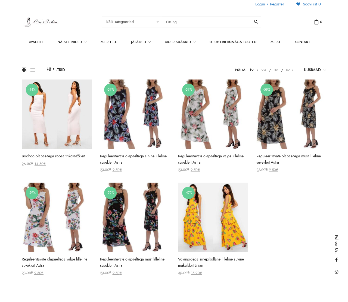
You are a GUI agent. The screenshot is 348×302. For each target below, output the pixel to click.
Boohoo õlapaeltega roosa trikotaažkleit (53, 156)
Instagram (336, 271)
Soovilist (311, 4)
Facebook (336, 259)
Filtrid (58, 69)
